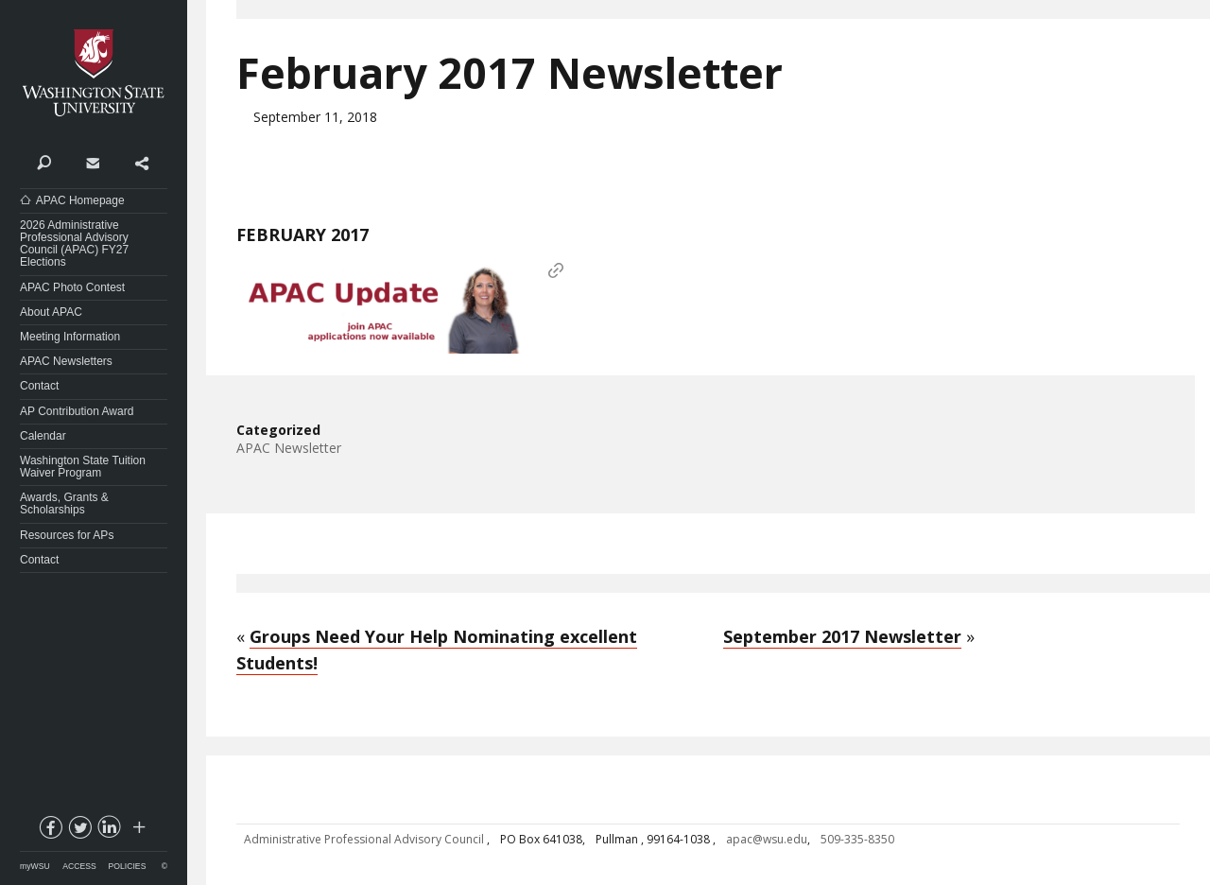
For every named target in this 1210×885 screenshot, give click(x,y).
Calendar (43, 435)
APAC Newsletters (66, 361)
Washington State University (93, 73)
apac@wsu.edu (766, 839)
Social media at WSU (138, 831)
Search (44, 162)
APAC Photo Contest (72, 287)
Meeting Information (70, 336)
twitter (79, 831)
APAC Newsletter (288, 448)
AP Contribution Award (76, 411)
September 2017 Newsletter (842, 636)
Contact (92, 162)
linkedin (108, 831)
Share (141, 162)
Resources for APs (66, 535)
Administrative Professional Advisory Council (365, 839)
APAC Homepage (80, 200)
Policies (128, 866)
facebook (50, 831)
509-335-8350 (857, 839)
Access (78, 866)
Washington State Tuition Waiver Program (83, 466)
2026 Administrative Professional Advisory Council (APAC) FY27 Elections (74, 243)
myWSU (35, 866)
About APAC (51, 312)
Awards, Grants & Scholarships (64, 503)
